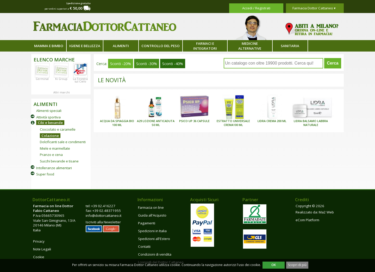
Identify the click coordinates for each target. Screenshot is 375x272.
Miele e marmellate (55, 148)
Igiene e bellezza (84, 45)
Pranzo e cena (51, 154)
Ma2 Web (326, 212)
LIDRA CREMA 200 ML (272, 121)
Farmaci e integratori (205, 46)
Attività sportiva (48, 117)
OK (273, 265)
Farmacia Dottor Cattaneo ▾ (314, 8)
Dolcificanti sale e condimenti (63, 142)
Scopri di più (297, 265)
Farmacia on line (151, 207)
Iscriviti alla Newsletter (103, 222)
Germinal (42, 79)
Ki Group (61, 79)
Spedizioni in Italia (152, 231)
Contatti (144, 246)
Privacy (39, 241)
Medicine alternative (249, 46)
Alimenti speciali (48, 110)
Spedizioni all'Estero (154, 238)
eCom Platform (307, 220)
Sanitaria (290, 45)
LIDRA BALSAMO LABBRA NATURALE (311, 123)
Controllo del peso (160, 45)
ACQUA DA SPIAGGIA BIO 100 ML (117, 123)
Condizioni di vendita (154, 254)
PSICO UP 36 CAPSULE (194, 121)
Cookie (38, 257)
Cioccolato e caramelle (58, 129)
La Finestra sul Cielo (80, 80)
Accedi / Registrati (256, 8)
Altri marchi (61, 92)
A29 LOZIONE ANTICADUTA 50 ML (155, 123)
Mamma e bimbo (48, 45)
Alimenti (121, 45)
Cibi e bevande (50, 122)
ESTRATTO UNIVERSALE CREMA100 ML (233, 123)
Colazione (50, 135)
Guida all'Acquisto (152, 215)
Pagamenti (146, 223)
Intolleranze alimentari (54, 168)
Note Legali (42, 249)
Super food (45, 174)
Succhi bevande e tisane (59, 161)
